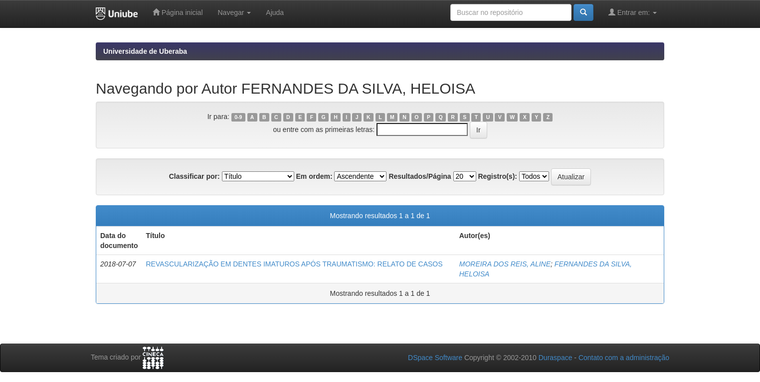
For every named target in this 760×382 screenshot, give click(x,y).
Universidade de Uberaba (145, 51)
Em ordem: (314, 176)
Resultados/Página (419, 176)
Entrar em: (632, 12)
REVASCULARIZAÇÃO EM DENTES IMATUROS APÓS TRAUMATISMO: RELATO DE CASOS (294, 264)
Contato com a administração (623, 358)
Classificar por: (194, 176)
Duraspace (555, 358)
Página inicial (177, 12)
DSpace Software (435, 358)
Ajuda (275, 12)
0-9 (238, 117)
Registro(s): (497, 176)
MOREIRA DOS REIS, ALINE (505, 264)
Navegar (234, 12)
